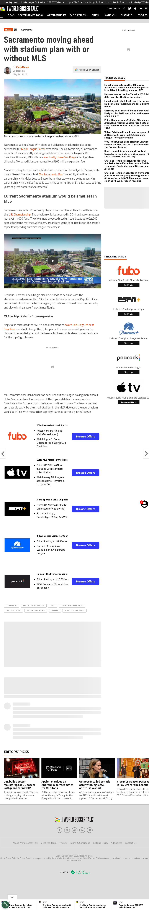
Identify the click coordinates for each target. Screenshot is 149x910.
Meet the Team (48, 843)
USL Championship (19, 214)
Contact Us (131, 843)
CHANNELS (128, 15)
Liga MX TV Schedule (77, 2)
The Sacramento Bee (50, 174)
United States (13, 610)
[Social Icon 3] (82, 830)
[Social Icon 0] (59, 830)
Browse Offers (85, 436)
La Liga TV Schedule (97, 2)
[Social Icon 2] (74, 830)
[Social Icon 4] (89, 830)
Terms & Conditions (80, 843)
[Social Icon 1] (67, 830)
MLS (53, 606)
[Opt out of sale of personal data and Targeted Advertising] (5, 904)
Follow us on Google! (89, 69)
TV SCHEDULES (78, 15)
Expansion (11, 606)
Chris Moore (22, 67)
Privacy (63, 843)
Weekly (55, 610)
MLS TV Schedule (56, 2)
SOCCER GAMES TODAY (30, 15)
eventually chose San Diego (60, 157)
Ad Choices (116, 843)
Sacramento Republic (72, 606)
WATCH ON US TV (56, 15)
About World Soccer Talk (25, 843)
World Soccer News (74, 610)
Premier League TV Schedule (33, 2)
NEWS (11, 15)
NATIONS (111, 15)
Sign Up (128, 285)
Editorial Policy (100, 843)
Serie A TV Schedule (119, 2)
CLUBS (96, 15)
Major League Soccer (33, 149)
